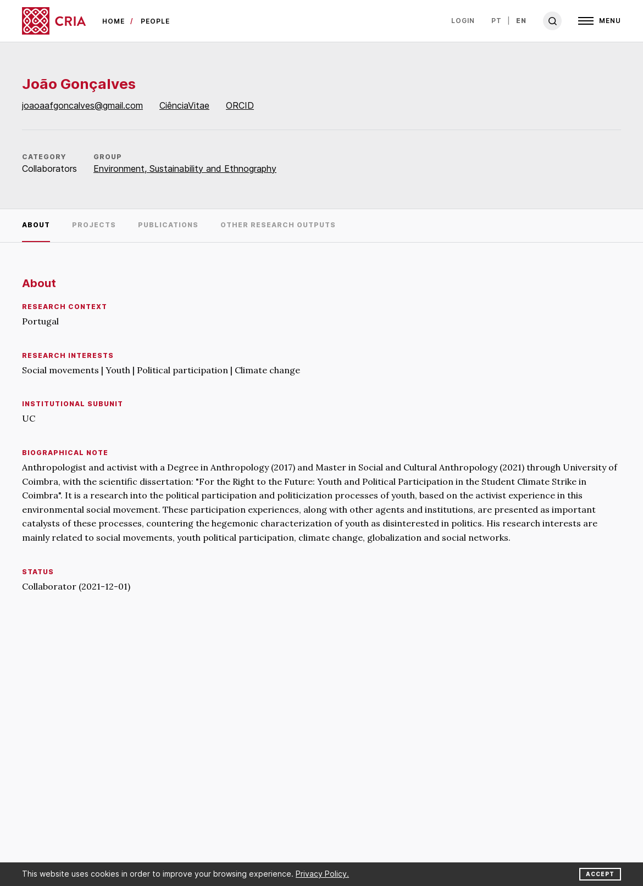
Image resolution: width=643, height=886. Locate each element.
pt (496, 20)
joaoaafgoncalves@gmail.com (82, 105)
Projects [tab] (94, 225)
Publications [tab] (168, 225)
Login (463, 20)
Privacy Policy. (322, 873)
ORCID (240, 105)
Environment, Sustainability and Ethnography (184, 168)
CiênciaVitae (184, 105)
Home (113, 21)
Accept (600, 874)
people (155, 21)
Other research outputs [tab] (278, 225)
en (521, 20)
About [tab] (36, 225)
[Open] (599, 21)
